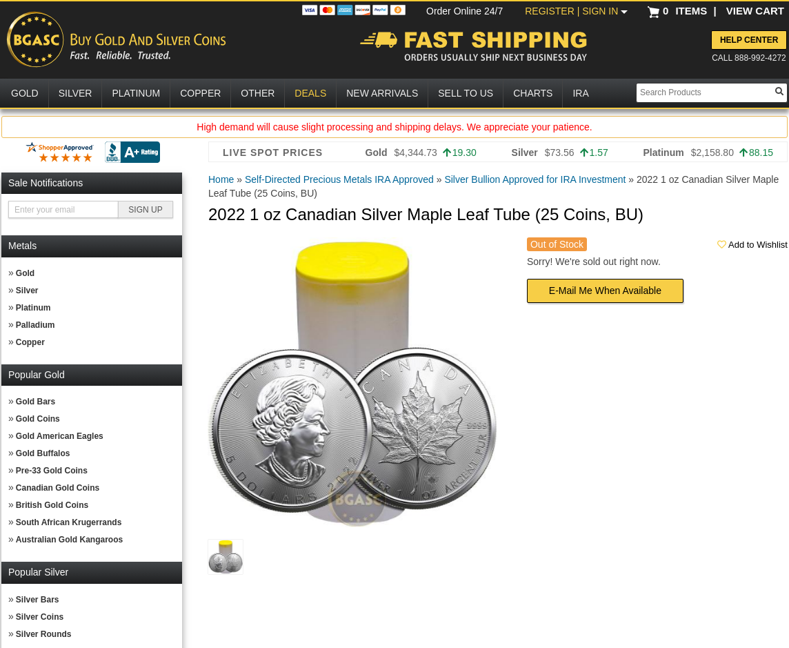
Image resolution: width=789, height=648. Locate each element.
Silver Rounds (44, 634)
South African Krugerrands (69, 522)
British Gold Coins (52, 505)
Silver (27, 290)
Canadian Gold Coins (57, 488)
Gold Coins (38, 419)
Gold (25, 273)
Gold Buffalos (43, 453)
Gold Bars (35, 401)
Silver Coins (39, 617)
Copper (30, 342)
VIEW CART (755, 11)
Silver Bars (37, 600)
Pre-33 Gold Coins (52, 470)
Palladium (35, 325)
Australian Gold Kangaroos (69, 539)
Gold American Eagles (59, 436)
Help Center (749, 40)
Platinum (33, 308)
